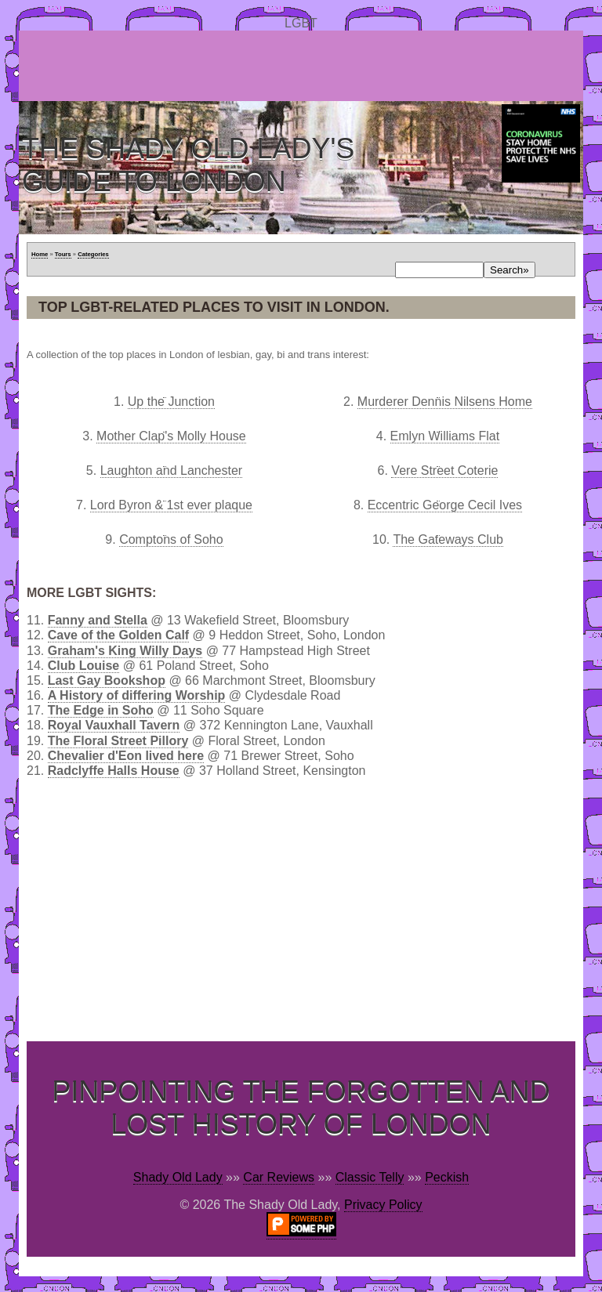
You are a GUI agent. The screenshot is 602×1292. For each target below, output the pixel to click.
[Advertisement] (304, 66)
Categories (93, 254)
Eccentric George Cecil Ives (445, 505)
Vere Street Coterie (444, 470)
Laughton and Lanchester (171, 470)
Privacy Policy (383, 1204)
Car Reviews (278, 1177)
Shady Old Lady (178, 1177)
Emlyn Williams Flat (445, 436)
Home (39, 254)
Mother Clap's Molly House (171, 436)
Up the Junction (171, 401)
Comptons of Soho (171, 539)
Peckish (447, 1177)
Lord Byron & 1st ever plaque (171, 505)
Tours (63, 254)
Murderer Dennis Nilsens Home (444, 401)
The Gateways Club (448, 539)
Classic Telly (369, 1177)
